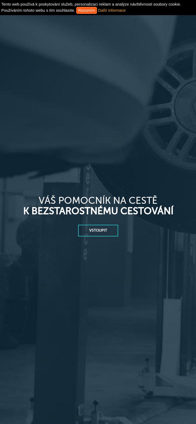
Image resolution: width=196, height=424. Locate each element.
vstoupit (98, 230)
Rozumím (86, 10)
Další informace (112, 10)
